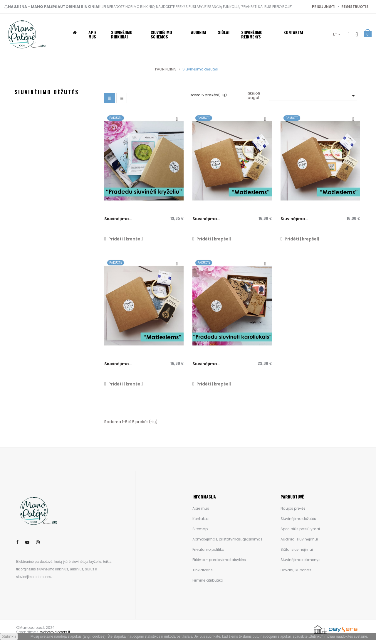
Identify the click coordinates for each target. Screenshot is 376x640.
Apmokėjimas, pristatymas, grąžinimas (227, 539)
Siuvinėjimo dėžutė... (204, 219)
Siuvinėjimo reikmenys (300, 559)
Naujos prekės (293, 508)
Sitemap (200, 528)
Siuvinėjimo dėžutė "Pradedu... (124, 219)
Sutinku (9, 636)
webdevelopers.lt (55, 631)
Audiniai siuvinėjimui (299, 539)
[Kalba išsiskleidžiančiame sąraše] (336, 34)
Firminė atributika (207, 580)
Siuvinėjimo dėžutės (47, 92)
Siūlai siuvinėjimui (297, 549)
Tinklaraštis (202, 569)
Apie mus (200, 508)
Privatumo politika (208, 549)
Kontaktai (200, 518)
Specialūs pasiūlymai (300, 528)
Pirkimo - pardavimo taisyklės (219, 559)
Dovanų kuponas (296, 569)
